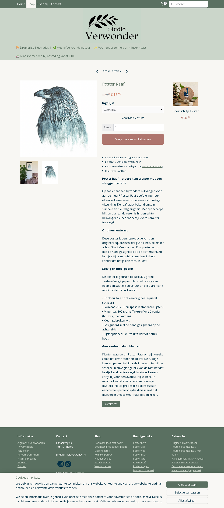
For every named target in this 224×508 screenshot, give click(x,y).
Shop (31, 4)
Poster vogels (141, 466)
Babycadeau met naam (185, 462)
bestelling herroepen (111, 501)
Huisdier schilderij (143, 478)
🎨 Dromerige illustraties (32, 48)
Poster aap (139, 446)
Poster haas (140, 454)
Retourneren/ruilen (28, 454)
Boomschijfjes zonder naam (110, 446)
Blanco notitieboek (143, 470)
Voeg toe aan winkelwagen (133, 139)
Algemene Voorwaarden (31, 442)
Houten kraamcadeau (184, 446)
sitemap (89, 501)
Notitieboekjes (102, 458)
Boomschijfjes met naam (108, 442)
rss (97, 501)
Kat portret (139, 474)
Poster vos (139, 450)
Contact (56, 4)
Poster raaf (139, 462)
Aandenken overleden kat (147, 482)
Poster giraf (139, 458)
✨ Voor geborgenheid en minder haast (120, 48)
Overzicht (111, 404)
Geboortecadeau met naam (187, 466)
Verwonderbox (102, 466)
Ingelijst (108, 103)
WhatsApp (78, 473)
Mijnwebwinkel (163, 501)
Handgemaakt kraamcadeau (188, 458)
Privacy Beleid (25, 446)
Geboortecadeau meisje (185, 486)
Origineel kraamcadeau (185, 442)
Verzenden (23, 450)
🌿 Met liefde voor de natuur (71, 48)
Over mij (42, 4)
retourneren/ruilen (152, 166)
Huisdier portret (103, 454)
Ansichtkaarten (102, 462)
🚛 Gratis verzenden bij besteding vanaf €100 (45, 56)
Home (21, 4)
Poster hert (139, 442)
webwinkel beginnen (132, 501)
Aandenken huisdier (144, 486)
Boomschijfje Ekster (186, 111)
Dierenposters (102, 450)
